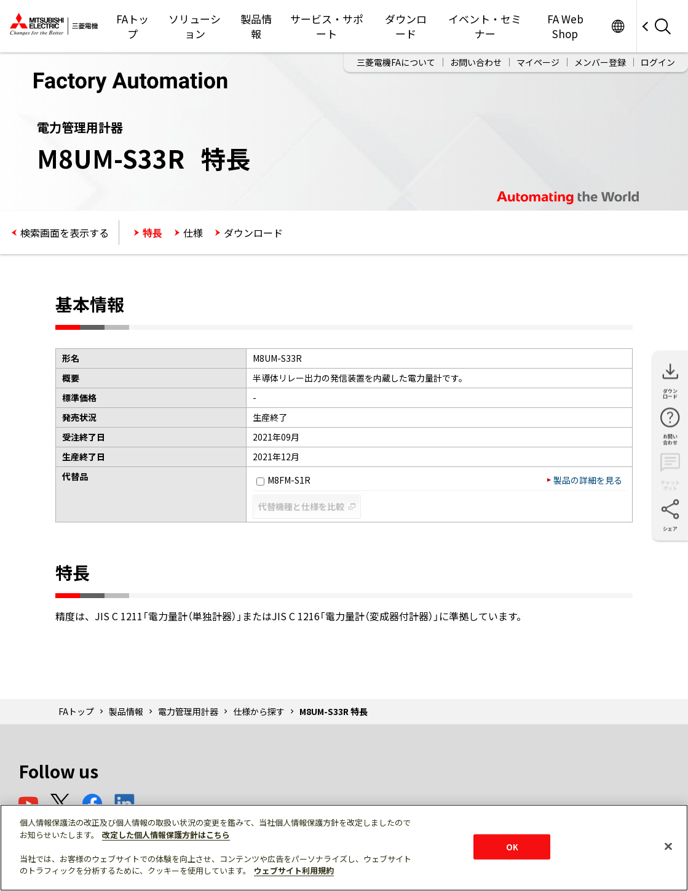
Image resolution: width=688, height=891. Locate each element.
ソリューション (194, 26)
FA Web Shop (565, 26)
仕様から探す (259, 711)
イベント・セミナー (484, 26)
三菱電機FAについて (396, 62)
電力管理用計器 (188, 711)
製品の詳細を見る (587, 480)
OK (512, 846)
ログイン (658, 62)
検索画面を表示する (64, 232)
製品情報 (256, 26)
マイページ (537, 62)
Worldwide (617, 26)
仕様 (193, 232)
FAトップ (132, 26)
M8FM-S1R (283, 480)
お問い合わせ (476, 62)
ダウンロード (406, 26)
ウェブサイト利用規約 (294, 870)
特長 (152, 232)
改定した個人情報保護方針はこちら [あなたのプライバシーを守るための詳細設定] (166, 835)
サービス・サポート (326, 26)
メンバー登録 (600, 62)
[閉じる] (668, 846)
